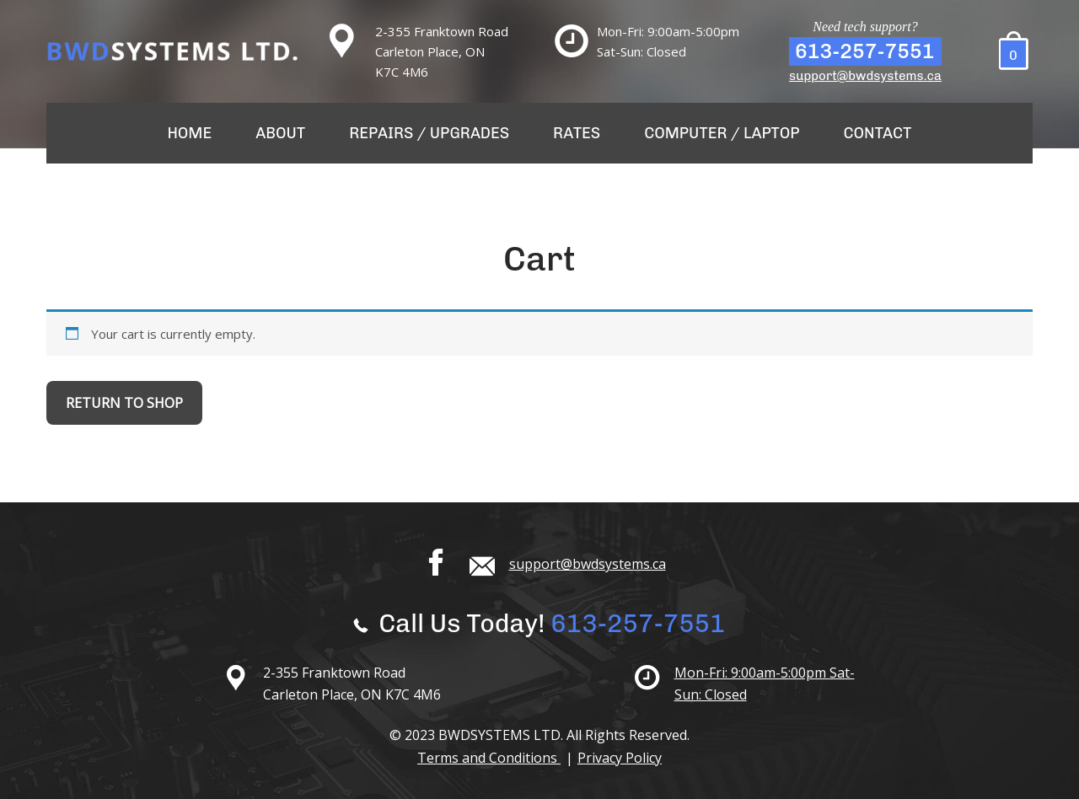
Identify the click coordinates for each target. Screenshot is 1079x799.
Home (189, 133)
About (280, 133)
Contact (878, 133)
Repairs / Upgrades (429, 133)
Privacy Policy (619, 757)
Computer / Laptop (721, 133)
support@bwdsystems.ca (865, 75)
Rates (576, 133)
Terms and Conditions (489, 757)
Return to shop (124, 403)
